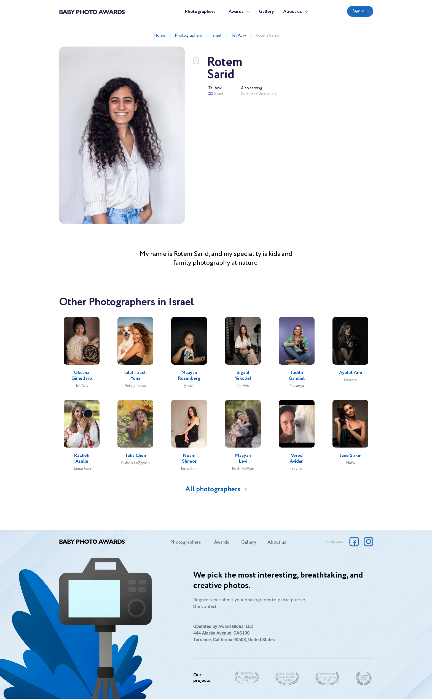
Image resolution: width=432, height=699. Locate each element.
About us (292, 11)
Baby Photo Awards (92, 11)
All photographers (212, 489)
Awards (236, 11)
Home (159, 35)
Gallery (266, 11)
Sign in (358, 11)
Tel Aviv (238, 35)
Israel (216, 35)
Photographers (200, 11)
